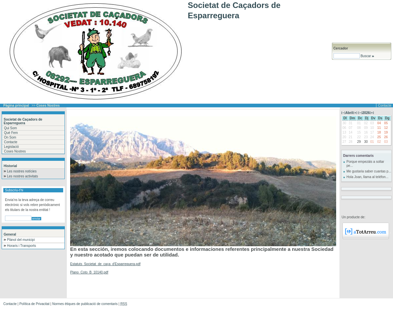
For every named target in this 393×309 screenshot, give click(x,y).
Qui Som (10, 128)
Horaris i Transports (21, 246)
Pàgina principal (16, 105)
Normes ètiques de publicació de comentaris (85, 304)
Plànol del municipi (21, 240)
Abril (349, 113)
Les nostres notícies (22, 171)
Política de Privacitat (34, 304)
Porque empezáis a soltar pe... (365, 163)
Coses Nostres (15, 151)
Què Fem (11, 133)
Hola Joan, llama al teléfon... (367, 177)
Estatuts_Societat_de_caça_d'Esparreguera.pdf (105, 264)
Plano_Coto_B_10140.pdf (89, 272)
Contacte (384, 105)
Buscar (367, 56)
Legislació (11, 147)
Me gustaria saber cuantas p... (368, 171)
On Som (10, 137)
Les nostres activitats (22, 176)
